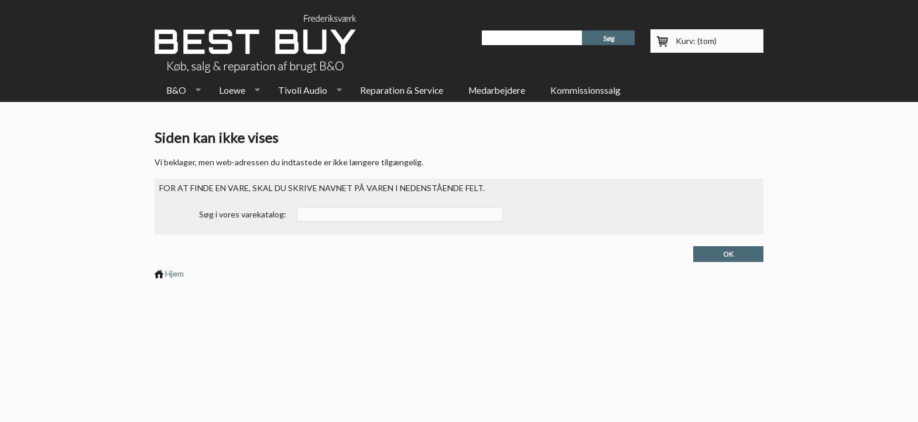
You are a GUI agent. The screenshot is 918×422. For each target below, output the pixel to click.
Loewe (233, 92)
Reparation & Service (401, 90)
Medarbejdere (496, 90)
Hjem (169, 273)
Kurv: (696, 41)
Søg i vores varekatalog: (242, 214)
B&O (178, 92)
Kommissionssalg (585, 90)
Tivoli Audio (304, 92)
